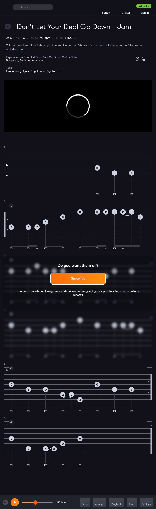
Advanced (38, 60)
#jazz (26, 71)
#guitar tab (54, 71)
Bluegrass (12, 60)
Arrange (99, 502)
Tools (131, 502)
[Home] (6, 7)
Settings (146, 502)
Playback (116, 502)
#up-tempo (38, 71)
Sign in (144, 12)
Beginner (25, 60)
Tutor (85, 502)
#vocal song (13, 71)
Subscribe (144, 6)
